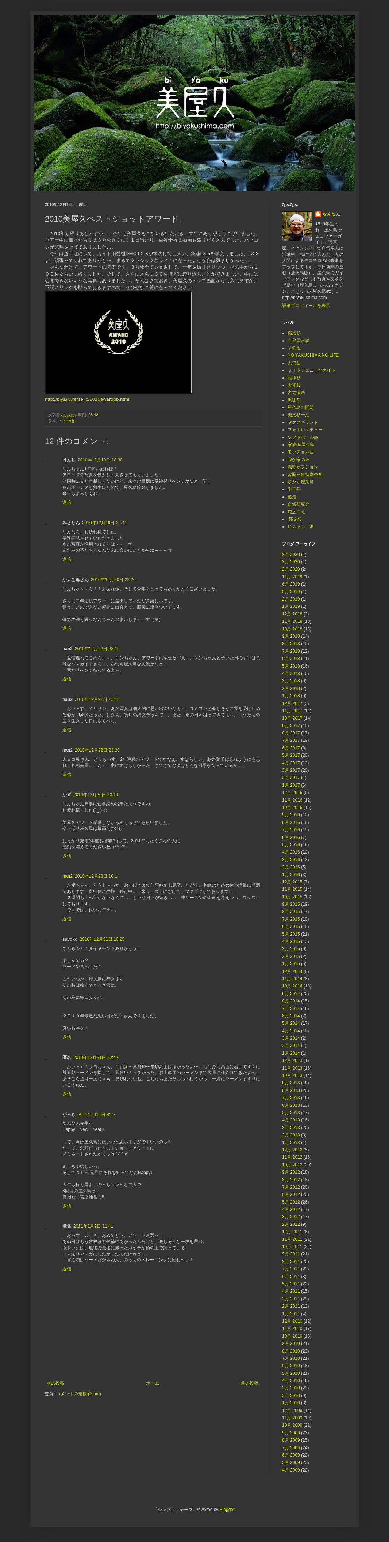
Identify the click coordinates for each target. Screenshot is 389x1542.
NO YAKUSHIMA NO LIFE (313, 355)
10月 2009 (292, 1425)
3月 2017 (291, 770)
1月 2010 (291, 1402)
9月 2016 (291, 814)
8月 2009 (291, 1440)
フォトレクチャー (305, 429)
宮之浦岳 (296, 392)
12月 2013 (292, 1060)
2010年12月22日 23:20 (97, 750)
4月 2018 (291, 673)
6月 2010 (291, 1365)
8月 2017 (291, 733)
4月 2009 (291, 1470)
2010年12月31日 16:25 (102, 939)
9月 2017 (291, 725)
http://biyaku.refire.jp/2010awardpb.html (87, 399)
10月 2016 (292, 807)
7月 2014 (291, 1008)
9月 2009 (291, 1432)
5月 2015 (291, 934)
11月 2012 (292, 1157)
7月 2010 (291, 1358)
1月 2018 (291, 695)
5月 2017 (291, 755)
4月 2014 (291, 1030)
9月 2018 (291, 636)
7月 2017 (291, 740)
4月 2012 (291, 1209)
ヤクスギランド (303, 422)
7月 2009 (291, 1447)
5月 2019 (291, 591)
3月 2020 (291, 561)
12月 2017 (292, 703)
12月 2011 (292, 1231)
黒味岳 (294, 400)
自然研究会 (298, 504)
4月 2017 (291, 763)
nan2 (67, 876)
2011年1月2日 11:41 (93, 1226)
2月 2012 (291, 1224)
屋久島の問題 (301, 407)
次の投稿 (55, 1383)
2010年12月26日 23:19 (95, 794)
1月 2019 (291, 606)
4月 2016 (291, 852)
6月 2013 (291, 1105)
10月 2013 (292, 1075)
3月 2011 (291, 1298)
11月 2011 (292, 1239)
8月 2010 (291, 1351)
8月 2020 (291, 554)
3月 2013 (291, 1127)
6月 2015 (291, 926)
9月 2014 (291, 993)
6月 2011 (291, 1276)
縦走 (292, 496)
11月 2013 (292, 1068)
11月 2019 (292, 576)
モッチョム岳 (301, 451)
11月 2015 (292, 889)
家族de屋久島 (301, 444)
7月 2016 (291, 829)
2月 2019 (291, 599)
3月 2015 (291, 948)
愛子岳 (294, 489)
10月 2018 (292, 629)
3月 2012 (291, 1216)
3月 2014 (291, 1038)
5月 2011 (291, 1283)
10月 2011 (292, 1246)
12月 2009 (292, 1410)
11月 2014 (292, 978)
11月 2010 (292, 1328)
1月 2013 (291, 1142)
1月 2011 (291, 1313)
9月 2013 (291, 1082)
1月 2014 (291, 1053)
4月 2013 (291, 1120)
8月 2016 (291, 822)
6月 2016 (291, 837)
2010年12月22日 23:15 (97, 648)
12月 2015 (292, 882)
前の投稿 (249, 1383)
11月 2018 (292, 621)
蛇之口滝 (296, 511)
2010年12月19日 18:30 (100, 460)
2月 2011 (291, 1306)
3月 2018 (291, 680)
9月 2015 (291, 904)
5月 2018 (291, 666)
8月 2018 (291, 643)
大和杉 (294, 385)
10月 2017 (292, 718)
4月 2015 (291, 941)
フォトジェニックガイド (312, 370)
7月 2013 (291, 1097)
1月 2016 (291, 874)
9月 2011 (291, 1254)
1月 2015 (291, 963)
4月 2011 (291, 1291)
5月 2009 (291, 1462)
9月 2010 (291, 1343)
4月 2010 (291, 1380)
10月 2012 (292, 1164)
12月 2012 (292, 1149)
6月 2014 (291, 1016)
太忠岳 (294, 362)
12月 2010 (292, 1321)
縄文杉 (294, 332)
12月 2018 (292, 614)
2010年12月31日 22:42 (95, 1057)
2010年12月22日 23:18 (97, 699)
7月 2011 (291, 1268)
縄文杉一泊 (298, 414)
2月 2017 (291, 777)
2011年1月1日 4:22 (96, 1114)
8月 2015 (291, 911)
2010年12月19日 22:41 (104, 522)
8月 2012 (291, 1179)
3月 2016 (291, 859)
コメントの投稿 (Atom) (78, 1393)
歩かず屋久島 (301, 481)
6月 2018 (291, 658)
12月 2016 (292, 792)
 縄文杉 (295, 519)
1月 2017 (291, 785)
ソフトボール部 (303, 437)
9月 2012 (291, 1172)
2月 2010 (291, 1395)
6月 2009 (291, 1455)
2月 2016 (291, 867)
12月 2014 (292, 971)
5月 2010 (291, 1373)
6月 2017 (291, 748)
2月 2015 (291, 956)
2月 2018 (291, 688)
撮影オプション (303, 466)
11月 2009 (292, 1417)
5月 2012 (291, 1202)
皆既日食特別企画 (305, 474)
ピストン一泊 (301, 526)
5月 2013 (291, 1112)
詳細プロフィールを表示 (306, 305)
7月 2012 (291, 1187)
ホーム (152, 1383)
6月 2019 (291, 584)
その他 (68, 421)
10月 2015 (292, 897)
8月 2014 (291, 1001)
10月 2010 (292, 1336)
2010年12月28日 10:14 (97, 876)
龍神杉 (294, 377)
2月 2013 (291, 1135)
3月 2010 (291, 1388)
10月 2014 (292, 986)
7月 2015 (291, 919)
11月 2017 (292, 710)
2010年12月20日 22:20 (113, 579)
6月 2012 (291, 1194)
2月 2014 (291, 1045)
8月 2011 (291, 1261)
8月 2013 (291, 1090)
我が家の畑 (298, 459)
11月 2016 (292, 800)
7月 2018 (291, 651)
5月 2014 (291, 1023)
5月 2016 (291, 844)
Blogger (227, 1509)
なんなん (331, 214)
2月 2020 (291, 569)
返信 (66, 502)
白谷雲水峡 (298, 340)
